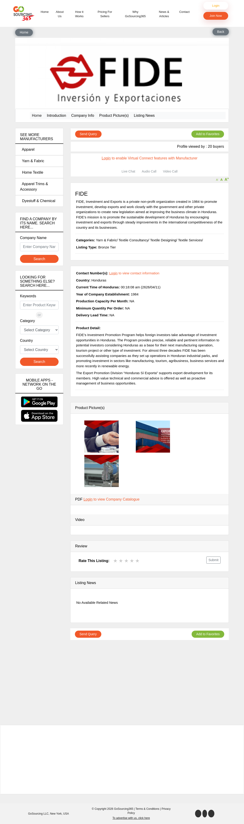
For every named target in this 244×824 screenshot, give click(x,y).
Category (27, 321)
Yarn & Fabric (32, 161)
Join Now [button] (216, 15)
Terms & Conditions (147, 808)
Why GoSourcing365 (135, 14)
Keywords (28, 296)
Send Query (88, 134)
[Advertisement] (39, 509)
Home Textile (31, 172)
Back (220, 31)
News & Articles (164, 14)
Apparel (27, 149)
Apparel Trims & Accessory (34, 186)
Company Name (33, 238)
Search (39, 259)
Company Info (82, 115)
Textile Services (190, 240)
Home (46, 12)
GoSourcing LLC (38, 813)
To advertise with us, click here (131, 818)
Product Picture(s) (114, 115)
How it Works (79, 14)
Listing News (144, 115)
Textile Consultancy (133, 240)
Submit (213, 560)
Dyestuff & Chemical (37, 201)
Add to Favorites (207, 134)
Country (26, 340)
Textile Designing (163, 240)
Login (215, 5)
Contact (184, 12)
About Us (60, 14)
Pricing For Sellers (105, 14)
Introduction (56, 115)
